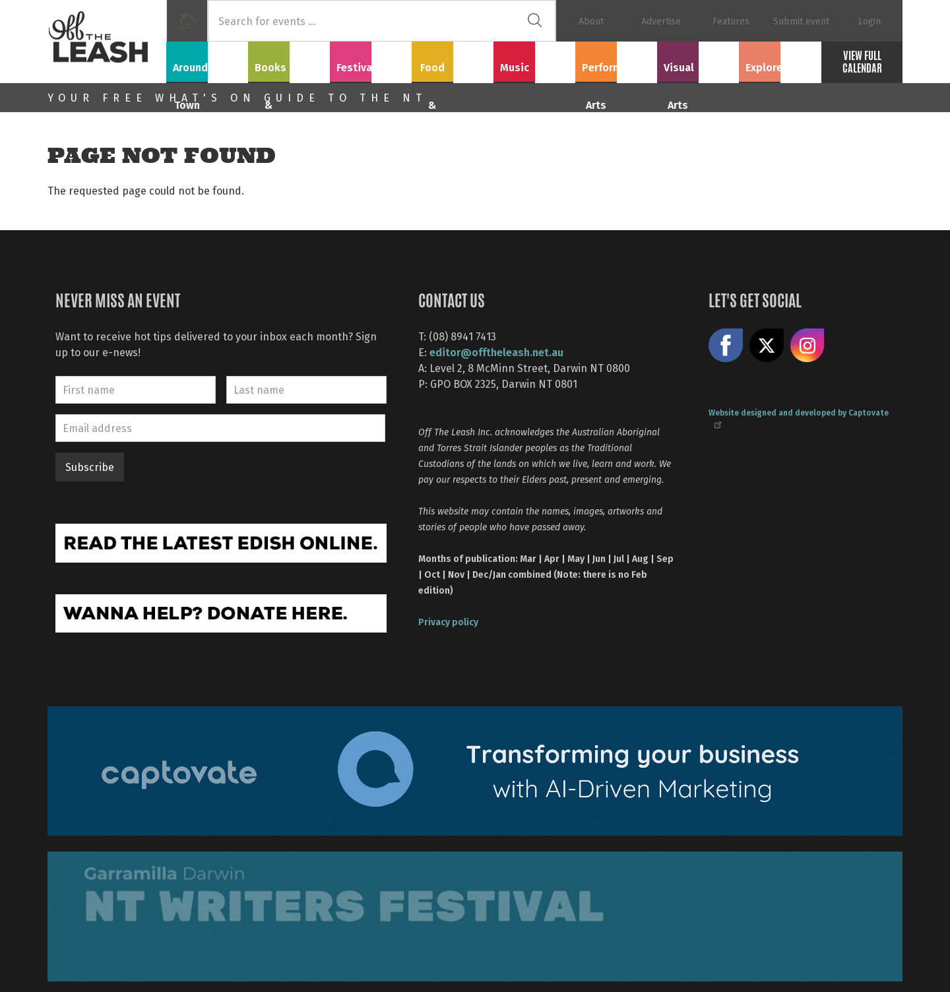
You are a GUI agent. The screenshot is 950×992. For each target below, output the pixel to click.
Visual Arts (698, 60)
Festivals (371, 60)
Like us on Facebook (726, 345)
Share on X (766, 345)
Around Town (207, 60)
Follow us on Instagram (807, 345)
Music (534, 60)
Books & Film (289, 60)
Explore (779, 60)
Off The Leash (107, 41)
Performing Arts (616, 60)
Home (187, 21)
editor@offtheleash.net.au (496, 352)
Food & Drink (453, 60)
